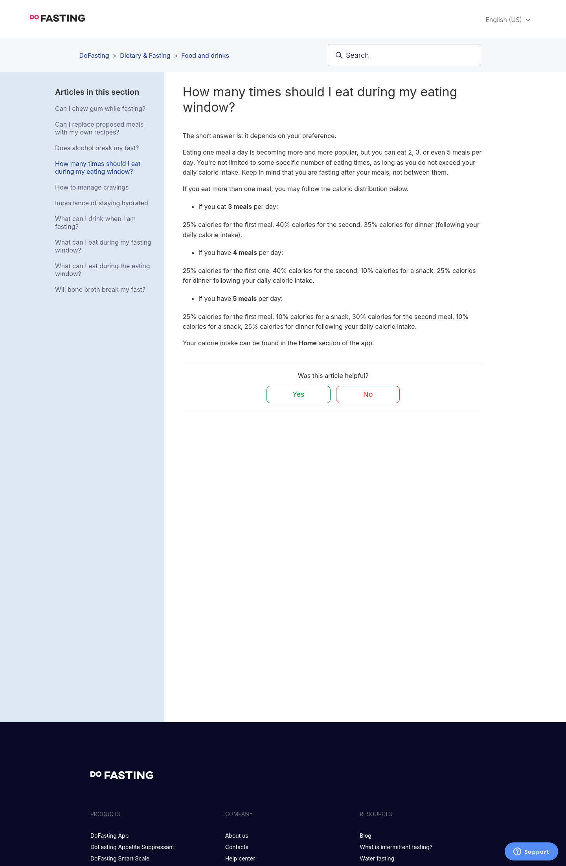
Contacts (236, 847)
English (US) (508, 20)
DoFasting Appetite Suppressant (132, 847)
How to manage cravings (92, 187)
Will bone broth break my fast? (100, 289)
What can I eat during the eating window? (102, 270)
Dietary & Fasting (145, 55)
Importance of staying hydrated (101, 203)
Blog (365, 835)
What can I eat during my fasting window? (103, 246)
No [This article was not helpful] (368, 394)
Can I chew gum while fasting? (100, 108)
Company (239, 814)
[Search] (404, 55)
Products (105, 814)
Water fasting (377, 858)
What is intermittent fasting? (396, 847)
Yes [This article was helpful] (298, 394)
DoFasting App (109, 835)
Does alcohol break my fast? (97, 148)
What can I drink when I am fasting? (95, 222)
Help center (240, 858)
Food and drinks (205, 55)
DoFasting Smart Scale (119, 858)
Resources (376, 814)
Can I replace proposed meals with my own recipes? (99, 128)
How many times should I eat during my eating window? (98, 167)
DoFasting (94, 55)
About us (236, 835)
